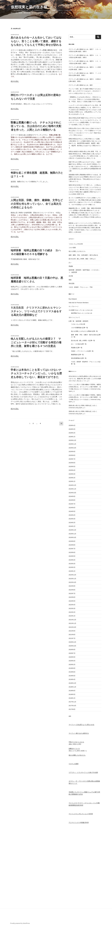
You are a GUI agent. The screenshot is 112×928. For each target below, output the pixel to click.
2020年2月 (72, 664)
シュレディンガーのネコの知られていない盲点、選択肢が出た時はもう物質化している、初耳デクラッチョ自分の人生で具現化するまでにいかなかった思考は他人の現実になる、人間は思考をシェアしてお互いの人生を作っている (85, 109)
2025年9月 (72, 451)
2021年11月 (72, 623)
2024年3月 (72, 519)
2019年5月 (72, 676)
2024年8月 (72, 500)
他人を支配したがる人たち (77, 251)
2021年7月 (72, 638)
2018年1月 (72, 698)
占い (70, 262)
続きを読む (15, 81)
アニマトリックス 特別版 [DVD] (79, 822)
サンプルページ (73, 306)
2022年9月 (72, 586)
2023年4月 (72, 560)
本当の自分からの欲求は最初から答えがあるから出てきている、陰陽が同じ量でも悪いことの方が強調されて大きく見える (85, 378)
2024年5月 (72, 511)
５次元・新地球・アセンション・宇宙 (80, 287)
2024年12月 (72, 485)
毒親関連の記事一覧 (77, 354)
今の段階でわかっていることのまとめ (80, 310)
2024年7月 (72, 504)
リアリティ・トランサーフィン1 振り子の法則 (83, 772)
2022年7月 (72, 593)
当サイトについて (74, 317)
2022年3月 (72, 608)
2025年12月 (72, 440)
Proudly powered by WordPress (20, 923)
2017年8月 (72, 709)
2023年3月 (72, 563)
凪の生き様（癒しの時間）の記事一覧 (83, 340)
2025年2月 (72, 477)
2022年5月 (72, 601)
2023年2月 (72, 567)
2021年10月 (72, 627)
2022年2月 (72, 612)
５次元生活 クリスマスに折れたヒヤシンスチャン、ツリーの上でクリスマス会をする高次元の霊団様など (36, 311)
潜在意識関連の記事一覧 (78, 358)
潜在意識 (71, 283)
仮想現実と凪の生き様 (29, 7)
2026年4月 (72, 425)
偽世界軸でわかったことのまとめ (81, 313)
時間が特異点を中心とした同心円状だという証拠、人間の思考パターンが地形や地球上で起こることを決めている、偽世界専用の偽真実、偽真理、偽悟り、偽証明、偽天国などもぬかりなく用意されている (85, 143)
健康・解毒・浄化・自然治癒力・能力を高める (83, 255)
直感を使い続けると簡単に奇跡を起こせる (82, 405)
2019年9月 (72, 668)
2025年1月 (72, 481)
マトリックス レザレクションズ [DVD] (81, 814)
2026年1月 (72, 436)
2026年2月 (72, 433)
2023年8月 (72, 545)
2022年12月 (72, 575)
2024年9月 (72, 496)
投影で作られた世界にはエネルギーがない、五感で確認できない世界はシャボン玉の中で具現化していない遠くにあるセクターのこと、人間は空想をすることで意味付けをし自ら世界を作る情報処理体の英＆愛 (85, 166)
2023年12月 (72, 530)
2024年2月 (72, 522)
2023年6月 (72, 552)
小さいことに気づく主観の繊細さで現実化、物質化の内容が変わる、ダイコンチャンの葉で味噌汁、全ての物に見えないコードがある (85, 387)
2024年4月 (72, 515)
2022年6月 (72, 597)
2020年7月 (72, 653)
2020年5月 (72, 657)
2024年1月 (72, 526)
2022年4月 (72, 604)
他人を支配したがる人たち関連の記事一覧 (84, 331)
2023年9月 (72, 541)
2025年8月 (72, 455)
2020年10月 (72, 646)
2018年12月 (72, 683)
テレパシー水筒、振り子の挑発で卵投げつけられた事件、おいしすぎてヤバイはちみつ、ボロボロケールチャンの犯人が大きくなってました (85, 91)
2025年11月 (72, 444)
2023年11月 (72, 534)
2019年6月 (72, 672)
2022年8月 (72, 590)
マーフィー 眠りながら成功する (79, 733)
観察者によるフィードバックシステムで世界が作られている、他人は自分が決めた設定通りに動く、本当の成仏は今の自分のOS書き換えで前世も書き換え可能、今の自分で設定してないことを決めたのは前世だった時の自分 (85, 227)
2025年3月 (72, 474)
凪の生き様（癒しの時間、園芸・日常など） (83, 259)
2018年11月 (72, 687)
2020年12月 (72, 642)
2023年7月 (72, 548)
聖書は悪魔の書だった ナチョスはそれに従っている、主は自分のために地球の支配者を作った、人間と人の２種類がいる (36, 126)
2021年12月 (72, 619)
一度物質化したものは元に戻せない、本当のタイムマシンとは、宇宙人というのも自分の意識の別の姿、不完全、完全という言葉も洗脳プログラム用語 (85, 99)
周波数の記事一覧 (76, 347)
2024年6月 (72, 507)
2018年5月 (72, 694)
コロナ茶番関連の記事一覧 (79, 327)
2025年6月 (72, 463)
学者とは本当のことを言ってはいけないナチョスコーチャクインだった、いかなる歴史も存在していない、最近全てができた (36, 373)
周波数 (71, 266)
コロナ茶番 (72, 247)
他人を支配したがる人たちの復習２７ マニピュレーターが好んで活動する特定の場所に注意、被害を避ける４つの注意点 (36, 342)
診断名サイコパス (74, 748)
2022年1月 (72, 616)
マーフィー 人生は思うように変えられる (81, 724)
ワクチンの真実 (73, 764)
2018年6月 (72, 690)
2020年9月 (72, 649)
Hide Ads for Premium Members (78, 302)
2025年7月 (72, 459)
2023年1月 (72, 571)
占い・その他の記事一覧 (78, 344)
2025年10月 (72, 448)
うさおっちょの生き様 (76, 244)
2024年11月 (72, 489)
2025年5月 (72, 466)
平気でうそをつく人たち (76, 742)
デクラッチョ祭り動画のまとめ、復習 (80, 85)
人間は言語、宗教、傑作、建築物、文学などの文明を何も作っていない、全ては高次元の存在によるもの (37, 204)
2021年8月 (72, 634)
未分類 (71, 276)
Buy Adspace (73, 299)
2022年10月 (72, 582)
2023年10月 (72, 537)
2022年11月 (72, 578)
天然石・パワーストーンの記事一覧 (82, 351)
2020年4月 (72, 661)
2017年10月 (72, 705)
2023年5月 (72, 556)
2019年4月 (72, 679)
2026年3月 (72, 429)
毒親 (70, 280)
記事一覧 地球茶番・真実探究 (78, 321)
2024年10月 (72, 492)
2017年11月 (72, 702)
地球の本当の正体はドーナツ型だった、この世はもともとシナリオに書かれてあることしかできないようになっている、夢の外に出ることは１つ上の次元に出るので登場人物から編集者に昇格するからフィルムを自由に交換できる (85, 189)
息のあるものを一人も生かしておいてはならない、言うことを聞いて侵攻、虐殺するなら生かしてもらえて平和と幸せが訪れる (36, 41)
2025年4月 (72, 470)
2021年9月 (72, 631)
